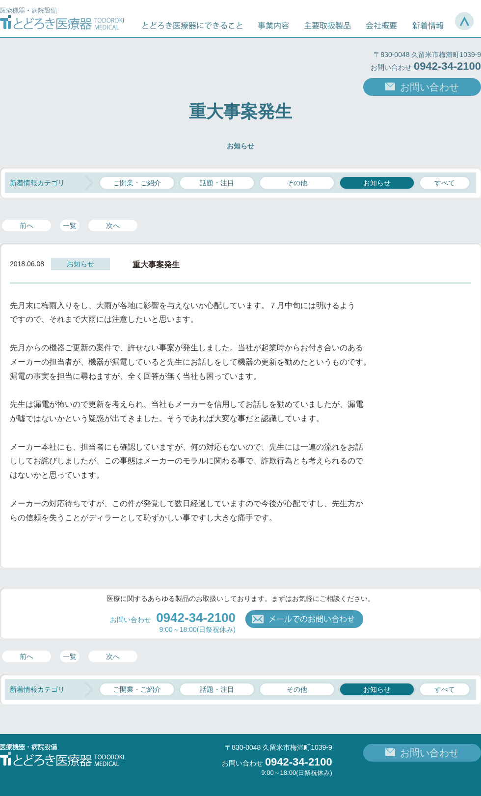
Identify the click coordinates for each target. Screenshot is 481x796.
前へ (26, 225)
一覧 (70, 225)
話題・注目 (217, 183)
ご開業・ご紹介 (137, 183)
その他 (297, 183)
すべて (444, 183)
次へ (113, 225)
